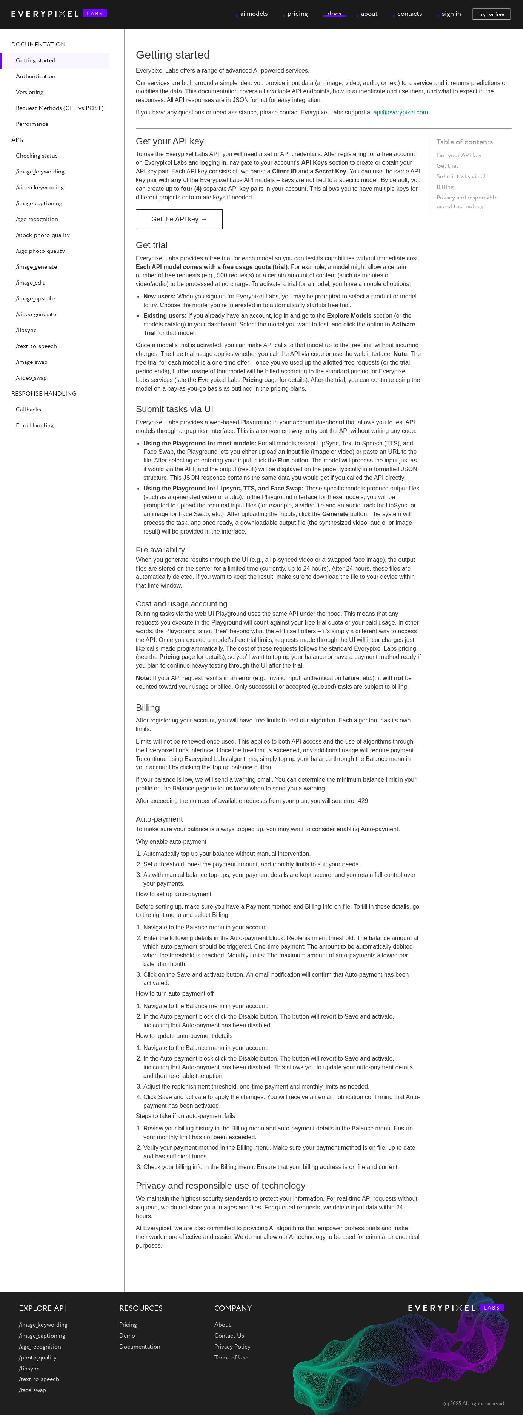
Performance (32, 124)
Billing (445, 187)
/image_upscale (35, 298)
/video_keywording (40, 187)
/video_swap (31, 378)
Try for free (491, 14)
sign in (451, 14)
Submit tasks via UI (462, 176)
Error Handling (35, 425)
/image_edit (30, 282)
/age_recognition (37, 219)
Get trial (447, 166)
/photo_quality (38, 1357)
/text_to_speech (39, 1379)
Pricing (128, 1325)
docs (334, 14)
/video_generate (36, 314)
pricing (298, 14)
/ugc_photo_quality (40, 251)
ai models (254, 14)
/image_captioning (39, 203)
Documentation (139, 1346)
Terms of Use (231, 1357)
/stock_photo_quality (43, 235)
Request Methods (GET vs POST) (60, 108)
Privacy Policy (232, 1346)
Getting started (35, 60)
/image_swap (32, 362)
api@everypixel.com (401, 112)
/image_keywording (40, 171)
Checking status (37, 156)
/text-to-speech (36, 346)
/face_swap (32, 1390)
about (369, 14)
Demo (127, 1335)
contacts (409, 14)
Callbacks (28, 409)
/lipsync (26, 330)
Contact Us (229, 1335)
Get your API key (459, 155)
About (222, 1325)
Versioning (29, 92)
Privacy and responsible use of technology (467, 202)
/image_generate (36, 267)
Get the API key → (179, 219)
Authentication (35, 76)
